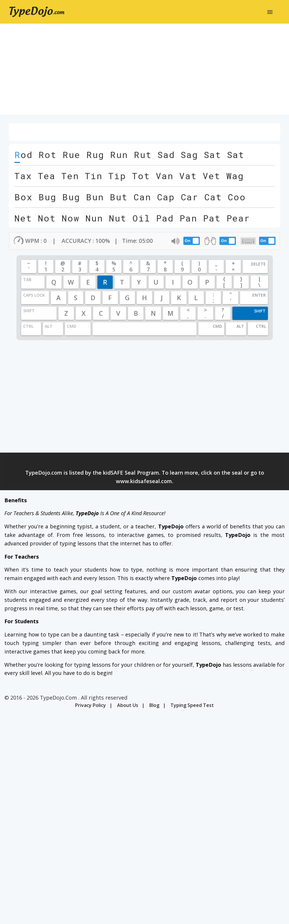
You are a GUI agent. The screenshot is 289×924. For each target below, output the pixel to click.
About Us (127, 705)
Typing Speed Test (192, 705)
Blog (154, 705)
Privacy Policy (90, 705)
